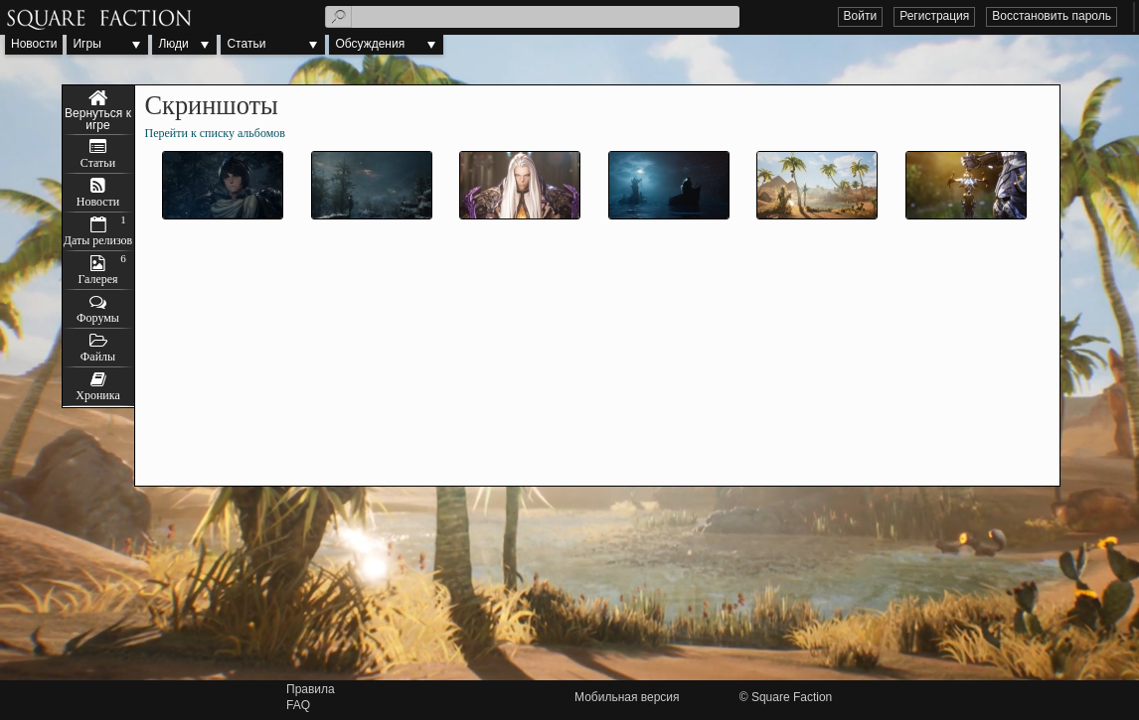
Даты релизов (98, 240)
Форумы (98, 318)
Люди (173, 44)
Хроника (97, 395)
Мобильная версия (627, 697)
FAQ (298, 705)
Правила (310, 689)
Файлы (98, 356)
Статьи (246, 44)
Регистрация (934, 16)
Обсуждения (370, 44)
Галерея (97, 279)
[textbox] (532, 17)
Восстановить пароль (1051, 16)
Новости (34, 44)
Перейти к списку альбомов (215, 133)
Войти (861, 16)
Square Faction (791, 697)
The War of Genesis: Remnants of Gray (98, 110)
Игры (86, 44)
